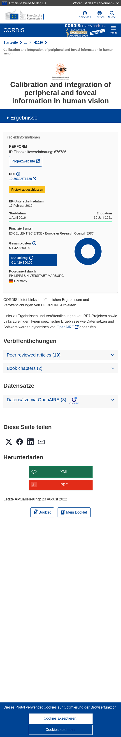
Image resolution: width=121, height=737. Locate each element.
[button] (99, 15)
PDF (64, 485)
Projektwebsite (26, 160)
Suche (112, 15)
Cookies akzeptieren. (60, 718)
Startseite (10, 42)
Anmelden (85, 15)
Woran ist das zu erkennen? (96, 3)
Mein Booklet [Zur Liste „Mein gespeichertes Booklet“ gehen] (74, 512)
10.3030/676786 (20, 179)
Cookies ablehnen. (61, 730)
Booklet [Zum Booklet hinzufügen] (42, 511)
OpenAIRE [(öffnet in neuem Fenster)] (66, 327)
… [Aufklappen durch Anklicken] (25, 42)
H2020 (38, 42)
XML (64, 472)
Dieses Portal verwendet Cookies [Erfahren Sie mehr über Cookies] (30, 707)
